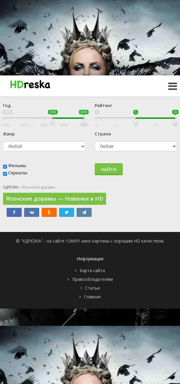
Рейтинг (103, 105)
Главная (92, 297)
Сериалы (17, 173)
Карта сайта (92, 270)
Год (7, 105)
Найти (108, 169)
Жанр (9, 134)
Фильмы (17, 165)
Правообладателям (92, 279)
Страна (103, 134)
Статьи (92, 288)
